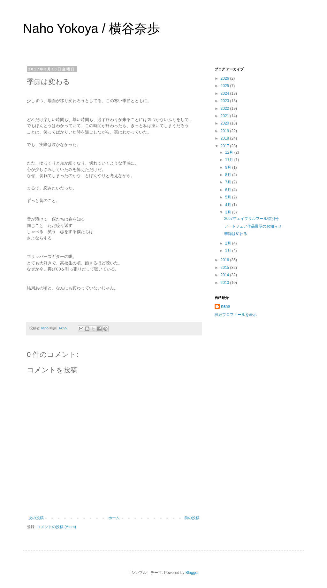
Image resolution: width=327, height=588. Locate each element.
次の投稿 (36, 518)
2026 (225, 78)
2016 (225, 260)
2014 (225, 275)
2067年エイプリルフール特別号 (251, 218)
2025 (225, 86)
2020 (225, 123)
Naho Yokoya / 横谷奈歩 (91, 28)
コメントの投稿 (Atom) (56, 527)
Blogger (192, 572)
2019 (225, 131)
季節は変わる (235, 233)
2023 (225, 101)
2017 (225, 146)
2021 (225, 116)
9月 (228, 167)
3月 (228, 212)
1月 (228, 250)
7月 (228, 182)
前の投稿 (192, 518)
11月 (229, 159)
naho (225, 306)
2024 (225, 93)
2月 (228, 243)
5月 (228, 197)
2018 (225, 138)
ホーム (114, 518)
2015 (225, 267)
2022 (225, 108)
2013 (225, 282)
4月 (228, 205)
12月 (229, 152)
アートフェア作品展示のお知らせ (253, 226)
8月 (228, 175)
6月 (228, 190)
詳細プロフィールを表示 (236, 314)
